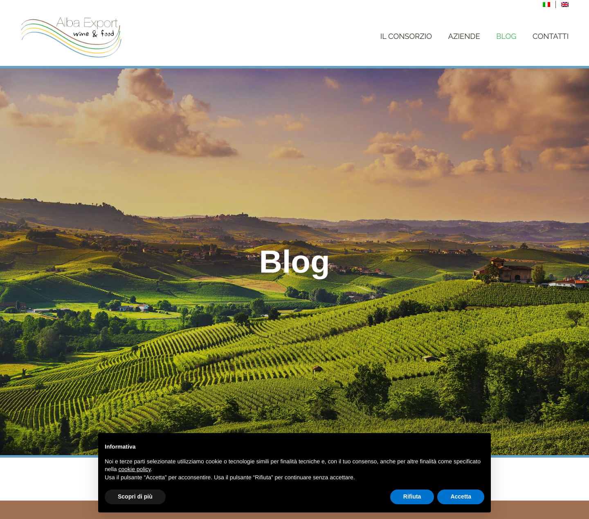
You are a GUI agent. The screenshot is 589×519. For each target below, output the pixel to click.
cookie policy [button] (134, 469)
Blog (506, 36)
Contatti (551, 36)
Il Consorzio (406, 36)
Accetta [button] (460, 496)
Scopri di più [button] (135, 496)
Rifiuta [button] (412, 496)
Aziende (464, 36)
